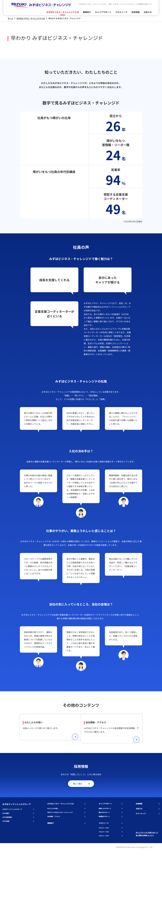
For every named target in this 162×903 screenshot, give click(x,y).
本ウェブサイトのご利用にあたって (147, 881)
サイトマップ (148, 861)
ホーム (11, 18)
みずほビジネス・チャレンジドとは (62, 12)
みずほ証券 (18, 869)
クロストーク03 (111, 887)
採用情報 (135, 12)
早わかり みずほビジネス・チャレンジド (66, 860)
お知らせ (148, 12)
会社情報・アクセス (66, 864)
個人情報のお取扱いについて (147, 886)
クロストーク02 (111, 882)
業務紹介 (87, 12)
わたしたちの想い (66, 855)
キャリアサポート (103, 12)
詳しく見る (81, 827)
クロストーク (121, 12)
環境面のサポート (111, 864)
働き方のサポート (111, 860)
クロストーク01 (111, 877)
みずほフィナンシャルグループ (18, 855)
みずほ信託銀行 (18, 864)
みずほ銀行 (18, 860)
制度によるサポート (111, 855)
